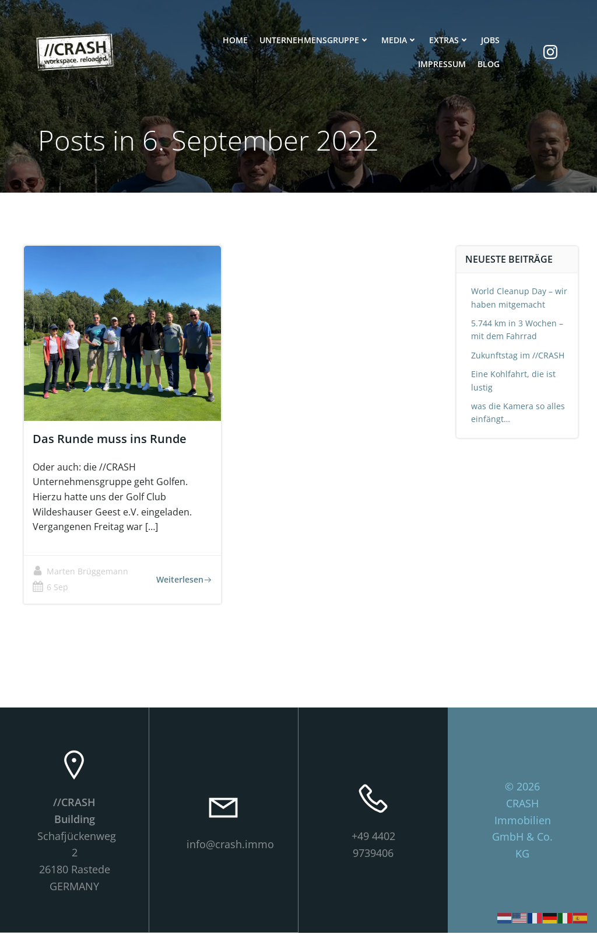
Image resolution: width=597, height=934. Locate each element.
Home (234, 41)
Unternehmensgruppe (314, 41)
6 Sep (51, 588)
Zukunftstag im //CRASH (518, 355)
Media (399, 41)
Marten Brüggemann (81, 572)
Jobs (489, 41)
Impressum (441, 65)
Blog (488, 65)
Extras (449, 41)
